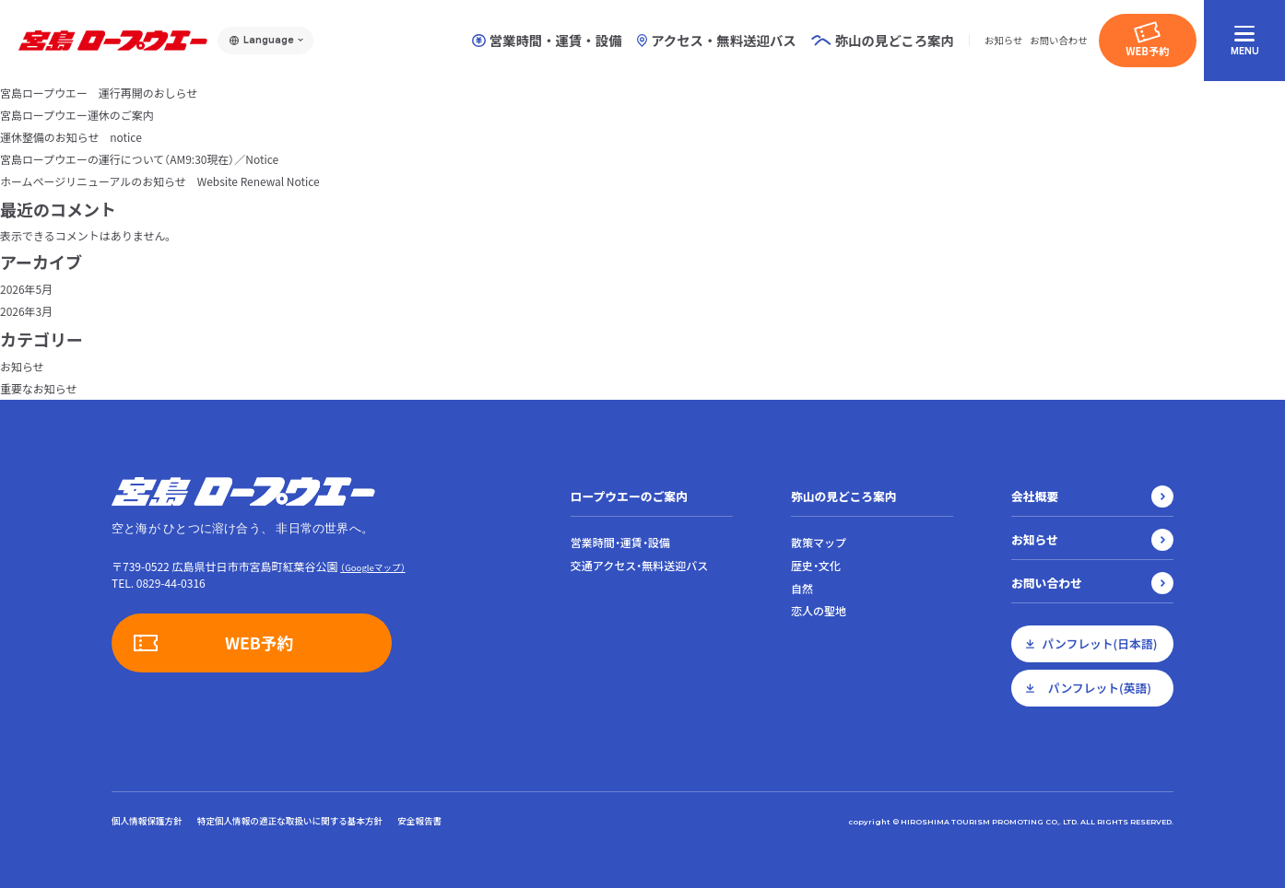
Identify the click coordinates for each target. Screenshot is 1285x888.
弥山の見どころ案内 (844, 496)
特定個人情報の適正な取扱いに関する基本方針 (290, 820)
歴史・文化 (816, 565)
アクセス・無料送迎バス (716, 40)
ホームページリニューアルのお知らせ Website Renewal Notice (160, 181)
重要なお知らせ (38, 388)
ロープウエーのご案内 (629, 496)
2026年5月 (26, 289)
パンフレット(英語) (1099, 687)
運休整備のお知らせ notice (71, 137)
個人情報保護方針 (147, 820)
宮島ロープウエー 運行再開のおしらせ (99, 92)
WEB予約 (1147, 50)
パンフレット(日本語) (1100, 643)
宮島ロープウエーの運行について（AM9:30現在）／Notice (139, 159)
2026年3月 (26, 311)
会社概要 (1034, 496)
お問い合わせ (1058, 40)
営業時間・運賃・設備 (546, 40)
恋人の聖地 (818, 610)
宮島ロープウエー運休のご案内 (77, 115)
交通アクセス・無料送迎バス (639, 565)
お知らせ (1003, 40)
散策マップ (818, 542)
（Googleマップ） (372, 567)
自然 (802, 588)
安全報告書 (419, 820)
